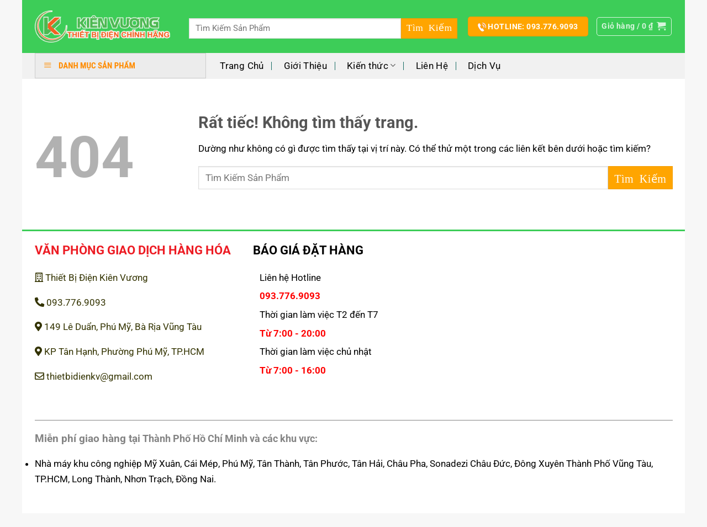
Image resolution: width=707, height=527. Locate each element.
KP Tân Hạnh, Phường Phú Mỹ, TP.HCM (119, 351)
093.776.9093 (70, 302)
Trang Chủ (241, 65)
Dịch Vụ (484, 65)
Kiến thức (371, 65)
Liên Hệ (432, 65)
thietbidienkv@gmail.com (93, 376)
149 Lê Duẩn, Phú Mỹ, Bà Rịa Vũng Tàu (118, 326)
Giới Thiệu (305, 65)
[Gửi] (429, 28)
